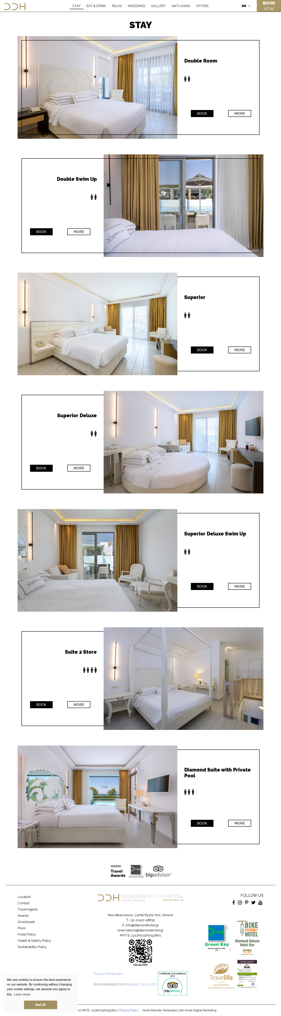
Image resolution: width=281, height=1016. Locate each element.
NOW (269, 6)
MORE (239, 113)
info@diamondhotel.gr (142, 925)
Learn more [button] (22, 994)
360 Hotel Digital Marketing (197, 1010)
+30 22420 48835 (142, 920)
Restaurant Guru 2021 (140, 984)
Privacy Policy (129, 1010)
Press (22, 928)
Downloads (26, 922)
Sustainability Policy (32, 947)
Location (24, 897)
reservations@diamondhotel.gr (140, 930)
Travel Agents (28, 909)
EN (244, 6)
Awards (23, 916)
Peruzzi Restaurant (108, 974)
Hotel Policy (27, 934)
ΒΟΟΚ (202, 113)
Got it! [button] (40, 1005)
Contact (24, 903)
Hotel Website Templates (159, 1010)
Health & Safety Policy (34, 941)
